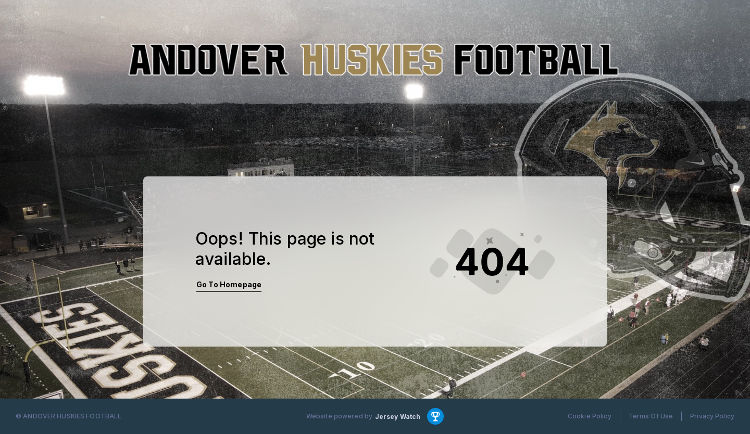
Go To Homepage (228, 284)
